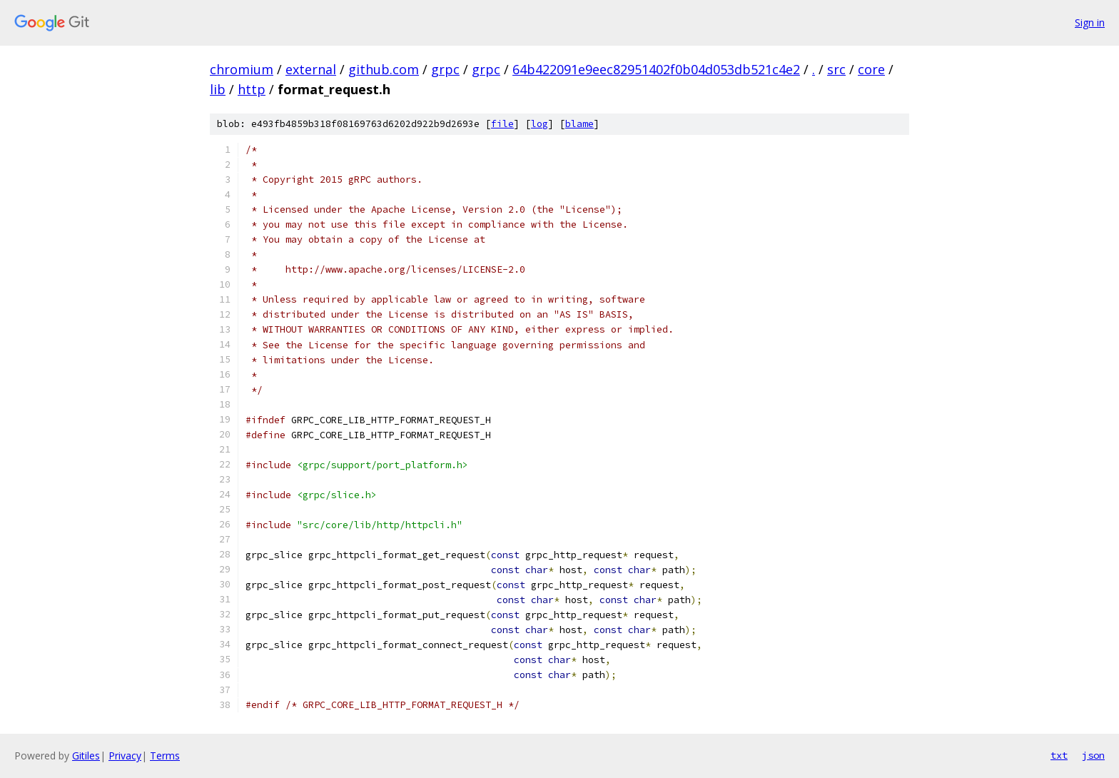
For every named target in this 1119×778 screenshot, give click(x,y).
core (871, 69)
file (502, 124)
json (1093, 755)
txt (1059, 755)
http (251, 89)
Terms (165, 755)
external (310, 69)
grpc (445, 69)
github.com (383, 69)
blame (579, 124)
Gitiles (86, 755)
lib (218, 89)
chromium (241, 69)
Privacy (124, 755)
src (836, 69)
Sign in (1090, 22)
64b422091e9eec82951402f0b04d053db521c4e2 (656, 69)
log (539, 124)
